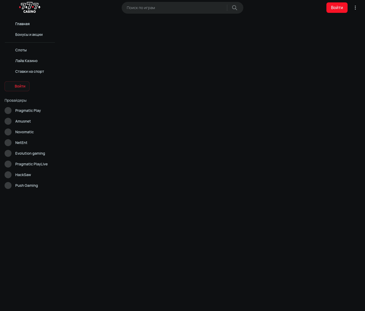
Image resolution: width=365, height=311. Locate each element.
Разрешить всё (126, 302)
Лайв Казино (252, 251)
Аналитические (182, 302)
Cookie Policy (178, 290)
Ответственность (18, 228)
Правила (11, 222)
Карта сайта (13, 234)
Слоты (307, 251)
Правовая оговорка (35, 222)
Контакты (26, 210)
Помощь (10, 210)
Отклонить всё (238, 302)
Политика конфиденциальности (205, 251)
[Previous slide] (299, 107)
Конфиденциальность (21, 216)
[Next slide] (313, 107)
